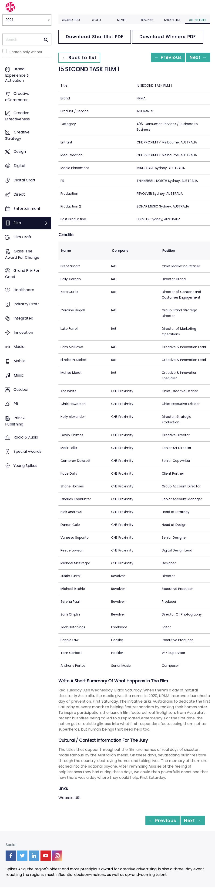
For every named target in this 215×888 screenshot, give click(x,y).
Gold (96, 19)
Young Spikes (25, 465)
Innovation (23, 332)
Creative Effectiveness (17, 116)
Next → (196, 58)
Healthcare (23, 290)
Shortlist (172, 19)
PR (15, 403)
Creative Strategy (17, 135)
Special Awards (27, 451)
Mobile (19, 361)
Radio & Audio (25, 437)
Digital (19, 166)
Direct (19, 194)
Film (17, 222)
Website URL (69, 797)
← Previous (161, 58)
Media (18, 347)
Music (19, 375)
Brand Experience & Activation (17, 74)
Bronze (147, 19)
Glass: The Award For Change (22, 254)
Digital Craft (24, 180)
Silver (122, 19)
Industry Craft (26, 304)
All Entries (198, 19)
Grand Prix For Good (22, 273)
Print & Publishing (15, 421)
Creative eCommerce (17, 97)
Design (19, 151)
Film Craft (22, 237)
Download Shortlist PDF (95, 37)
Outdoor (21, 389)
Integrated (23, 318)
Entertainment (26, 208)
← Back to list (81, 58)
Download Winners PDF (167, 37)
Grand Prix (71, 19)
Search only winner (26, 52)
